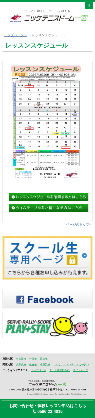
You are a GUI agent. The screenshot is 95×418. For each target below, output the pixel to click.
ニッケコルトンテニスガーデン (71, 364)
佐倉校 (33, 364)
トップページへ (15, 35)
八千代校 (21, 364)
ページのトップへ (79, 224)
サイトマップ (80, 370)
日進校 (44, 358)
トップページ (38, 370)
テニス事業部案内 (59, 370)
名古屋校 (21, 358)
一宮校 (33, 358)
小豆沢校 (45, 364)
